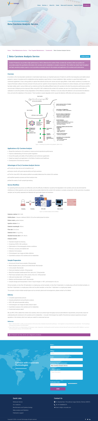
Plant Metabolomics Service (19, 50)
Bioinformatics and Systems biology (22, 407)
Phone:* (52, 350)
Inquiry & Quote (78, 5)
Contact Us (87, 5)
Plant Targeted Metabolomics (36, 50)
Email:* (52, 357)
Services (44, 5)
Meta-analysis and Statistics (20, 410)
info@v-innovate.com (65, 407)
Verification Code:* (55, 382)
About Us (51, 5)
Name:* (52, 344)
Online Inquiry (85, 56)
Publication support (18, 413)
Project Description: (55, 369)
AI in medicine (16, 404)
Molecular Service (17, 402)
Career (57, 5)
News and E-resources (67, 5)
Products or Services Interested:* (58, 363)
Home (39, 5)
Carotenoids (49, 50)
